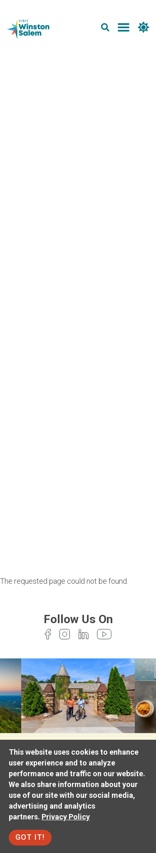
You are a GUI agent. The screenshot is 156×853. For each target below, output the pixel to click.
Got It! (30, 837)
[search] (105, 29)
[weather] (143, 29)
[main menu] (123, 29)
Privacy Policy (66, 816)
